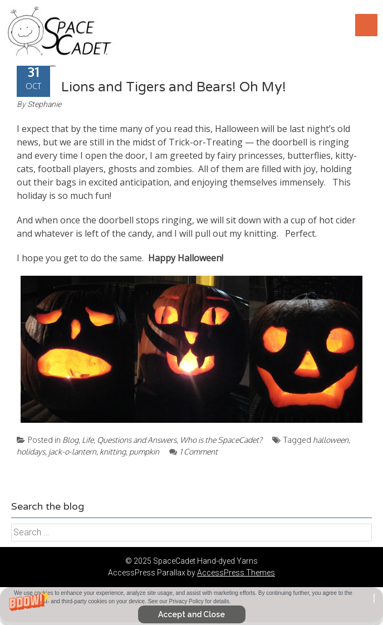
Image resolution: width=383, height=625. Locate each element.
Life (88, 440)
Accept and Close (191, 614)
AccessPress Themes (236, 572)
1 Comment (193, 451)
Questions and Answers (136, 440)
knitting (113, 451)
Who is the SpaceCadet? (221, 440)
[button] (191, 606)
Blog (70, 440)
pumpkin (144, 451)
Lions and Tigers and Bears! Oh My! (173, 87)
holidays (31, 451)
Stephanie (44, 104)
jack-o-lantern (72, 451)
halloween (330, 440)
